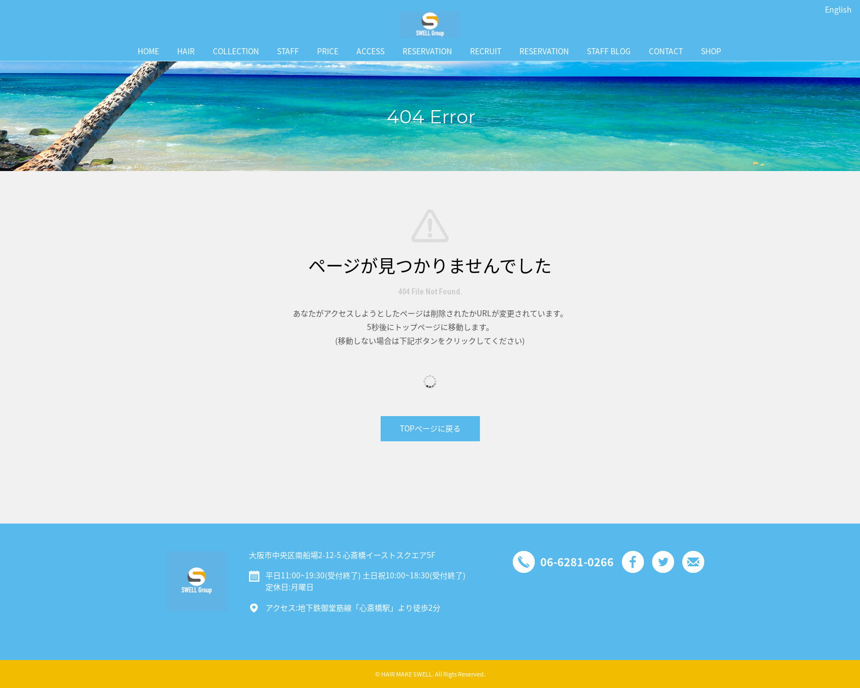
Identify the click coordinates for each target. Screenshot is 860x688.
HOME (148, 51)
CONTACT (666, 51)
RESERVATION (427, 51)
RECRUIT (485, 51)
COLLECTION (236, 51)
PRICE (327, 51)
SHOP (711, 51)
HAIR (186, 51)
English (838, 9)
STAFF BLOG (609, 51)
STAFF (288, 51)
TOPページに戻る (430, 428)
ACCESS (370, 51)
